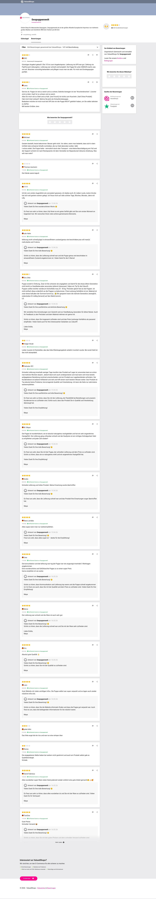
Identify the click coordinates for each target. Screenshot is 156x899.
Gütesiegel (25, 39)
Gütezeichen (41, 889)
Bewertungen (36, 39)
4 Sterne (126, 77)
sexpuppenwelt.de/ (36, 22)
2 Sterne (116, 77)
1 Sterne (111, 77)
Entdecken (29, 879)
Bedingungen (109, 61)
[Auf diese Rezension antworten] (90, 55)
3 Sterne (121, 77)
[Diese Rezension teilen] (93, 55)
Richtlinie (120, 59)
